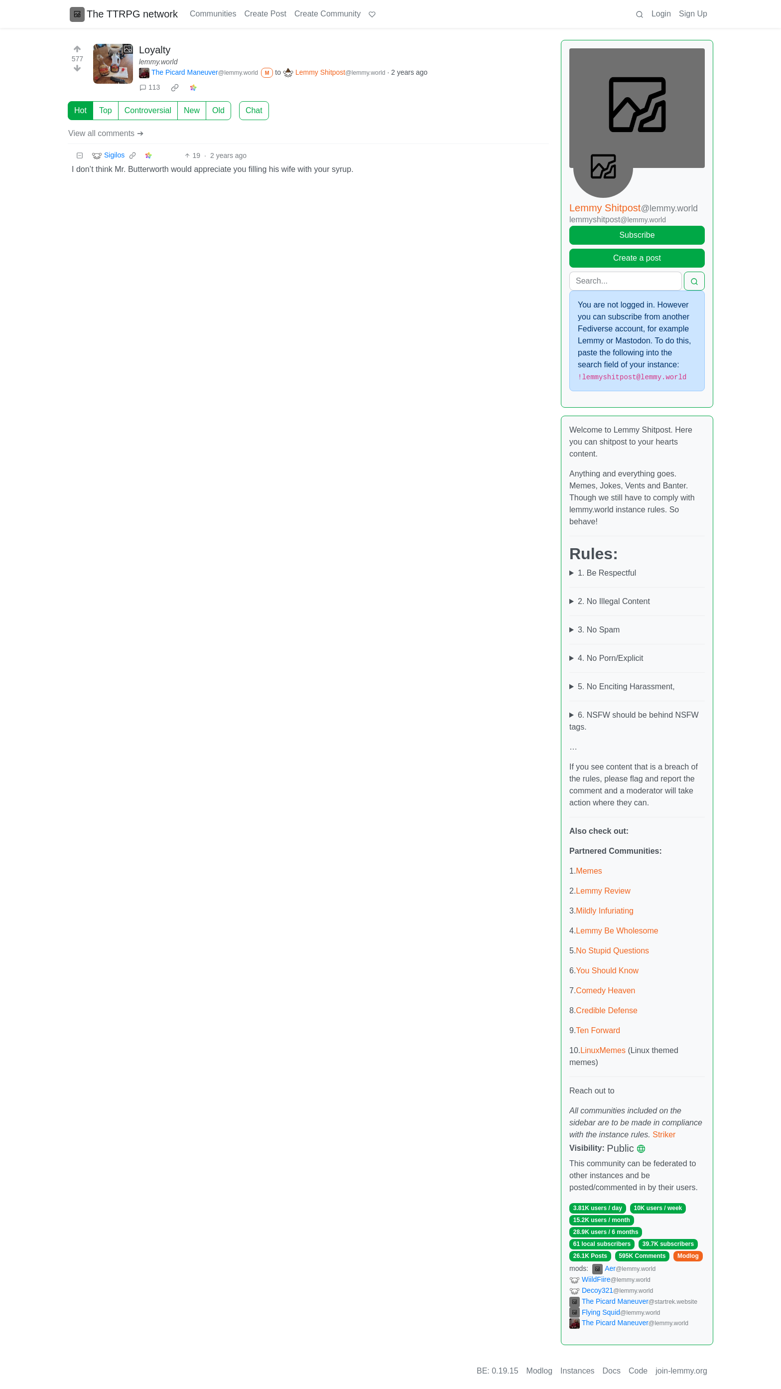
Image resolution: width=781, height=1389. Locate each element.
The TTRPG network (124, 14)
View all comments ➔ (105, 133)
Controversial (148, 110)
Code (638, 1371)
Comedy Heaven (605, 990)
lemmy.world (158, 62)
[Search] (625, 281)
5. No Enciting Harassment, (626, 686)
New (192, 110)
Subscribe (636, 235)
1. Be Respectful (607, 573)
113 (149, 87)
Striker (663, 1134)
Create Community (327, 13)
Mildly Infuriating (605, 911)
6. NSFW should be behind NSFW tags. (634, 721)
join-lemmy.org (681, 1371)
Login (661, 13)
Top (105, 110)
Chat (254, 110)
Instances (577, 1371)
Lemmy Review (603, 891)
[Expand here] (113, 64)
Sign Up (693, 13)
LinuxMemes (603, 1050)
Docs (612, 1371)
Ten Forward (598, 1030)
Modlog (688, 1255)
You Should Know (607, 970)
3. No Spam (599, 629)
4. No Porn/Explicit (611, 658)
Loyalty (154, 49)
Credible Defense (607, 1010)
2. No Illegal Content (614, 601)
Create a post (637, 258)
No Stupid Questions (612, 950)
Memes (589, 871)
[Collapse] (80, 155)
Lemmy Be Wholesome (617, 930)
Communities (213, 13)
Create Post (265, 13)
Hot (80, 110)
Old (218, 110)
